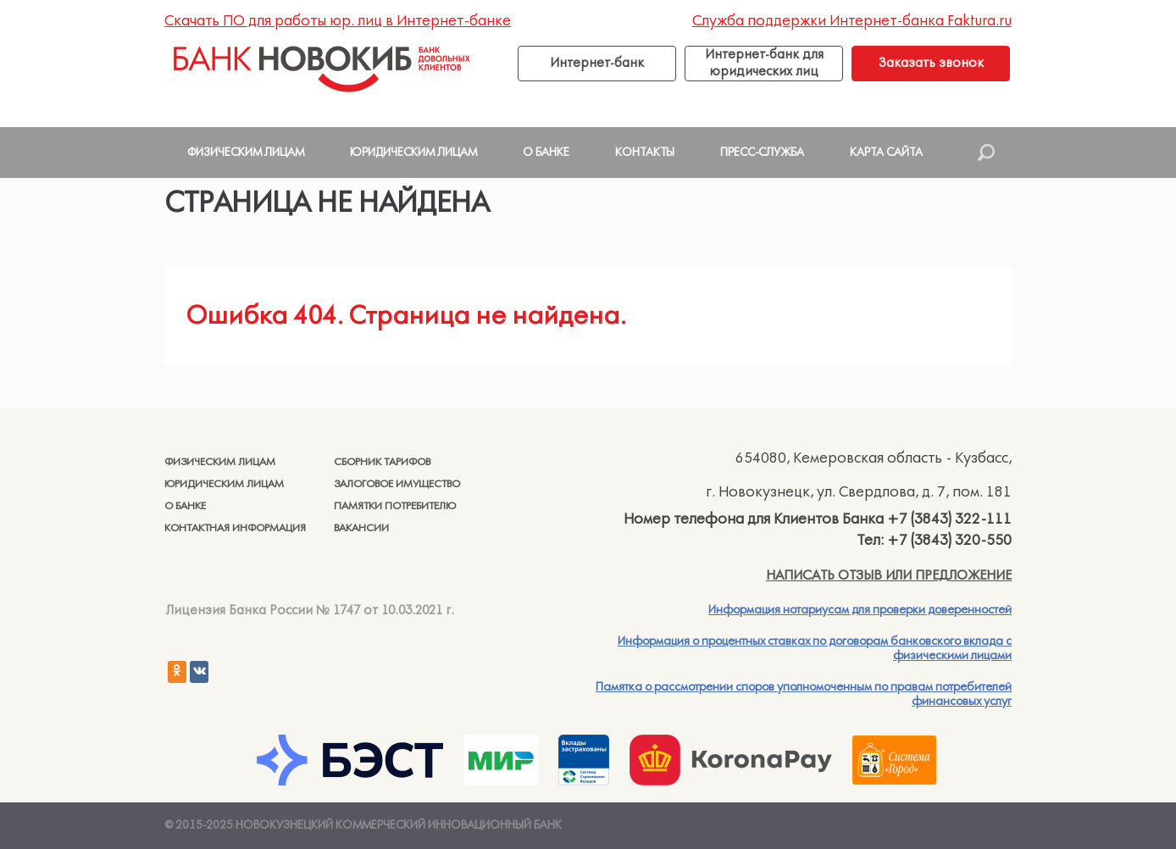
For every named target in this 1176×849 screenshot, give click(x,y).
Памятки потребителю (395, 506)
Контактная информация (235, 528)
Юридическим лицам (224, 484)
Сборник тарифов (382, 462)
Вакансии (361, 528)
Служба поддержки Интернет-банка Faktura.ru (852, 21)
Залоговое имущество (397, 484)
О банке (185, 506)
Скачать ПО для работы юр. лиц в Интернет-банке (337, 21)
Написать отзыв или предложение (889, 575)
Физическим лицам (219, 462)
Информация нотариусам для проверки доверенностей (860, 610)
